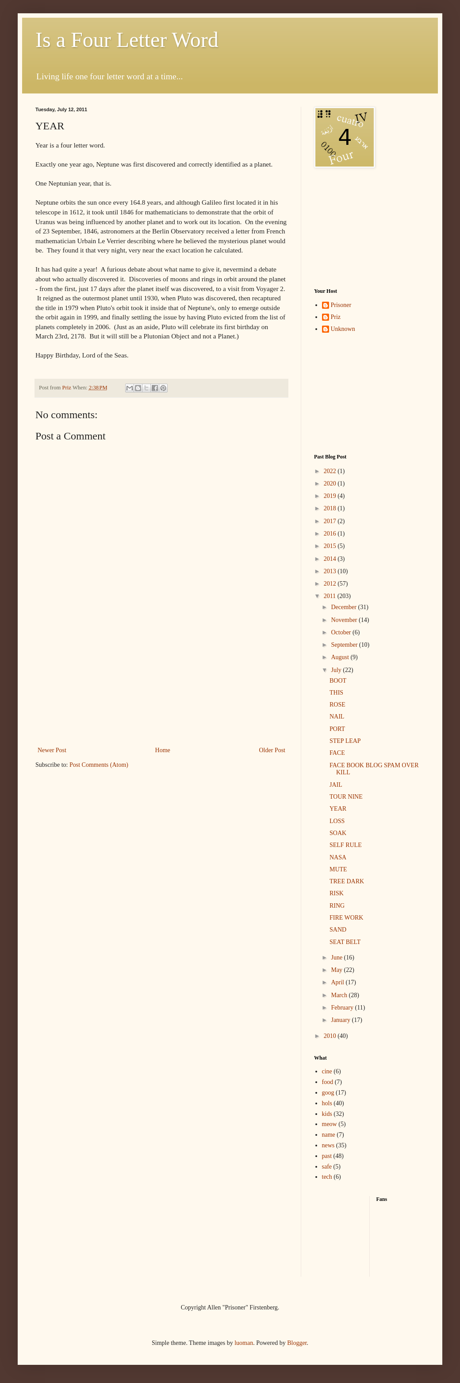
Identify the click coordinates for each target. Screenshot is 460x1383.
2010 (331, 1036)
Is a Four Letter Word (126, 39)
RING (337, 905)
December (344, 607)
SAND (338, 929)
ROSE (337, 704)
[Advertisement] (358, 228)
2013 (331, 571)
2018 (331, 508)
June (337, 957)
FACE (337, 753)
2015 (331, 546)
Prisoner (341, 305)
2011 (330, 596)
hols (327, 1103)
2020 (331, 483)
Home (162, 750)
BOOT (338, 680)
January (341, 1020)
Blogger (297, 1343)
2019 (331, 496)
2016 (331, 533)
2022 (331, 471)
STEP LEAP (345, 741)
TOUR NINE (346, 796)
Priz (336, 317)
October (342, 632)
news (328, 1145)
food (328, 1082)
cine (327, 1071)
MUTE (338, 869)
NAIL (337, 716)
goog (328, 1092)
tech (327, 1176)
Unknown (343, 329)
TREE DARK (347, 881)
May (337, 970)
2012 (331, 583)
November (345, 620)
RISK (337, 893)
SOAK (338, 833)
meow (329, 1124)
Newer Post (52, 750)
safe (327, 1166)
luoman (243, 1343)
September (345, 644)
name (328, 1134)
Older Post (272, 750)
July (337, 670)
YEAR (338, 808)
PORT (337, 729)
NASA (338, 857)
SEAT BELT (345, 942)
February (343, 1007)
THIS (336, 692)
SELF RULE (346, 845)
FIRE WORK (346, 917)
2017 (331, 521)
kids (327, 1114)
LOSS (337, 821)
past (327, 1156)
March (340, 995)
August (340, 657)
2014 (331, 559)
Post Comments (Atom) (98, 764)
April (338, 982)
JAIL (336, 784)
